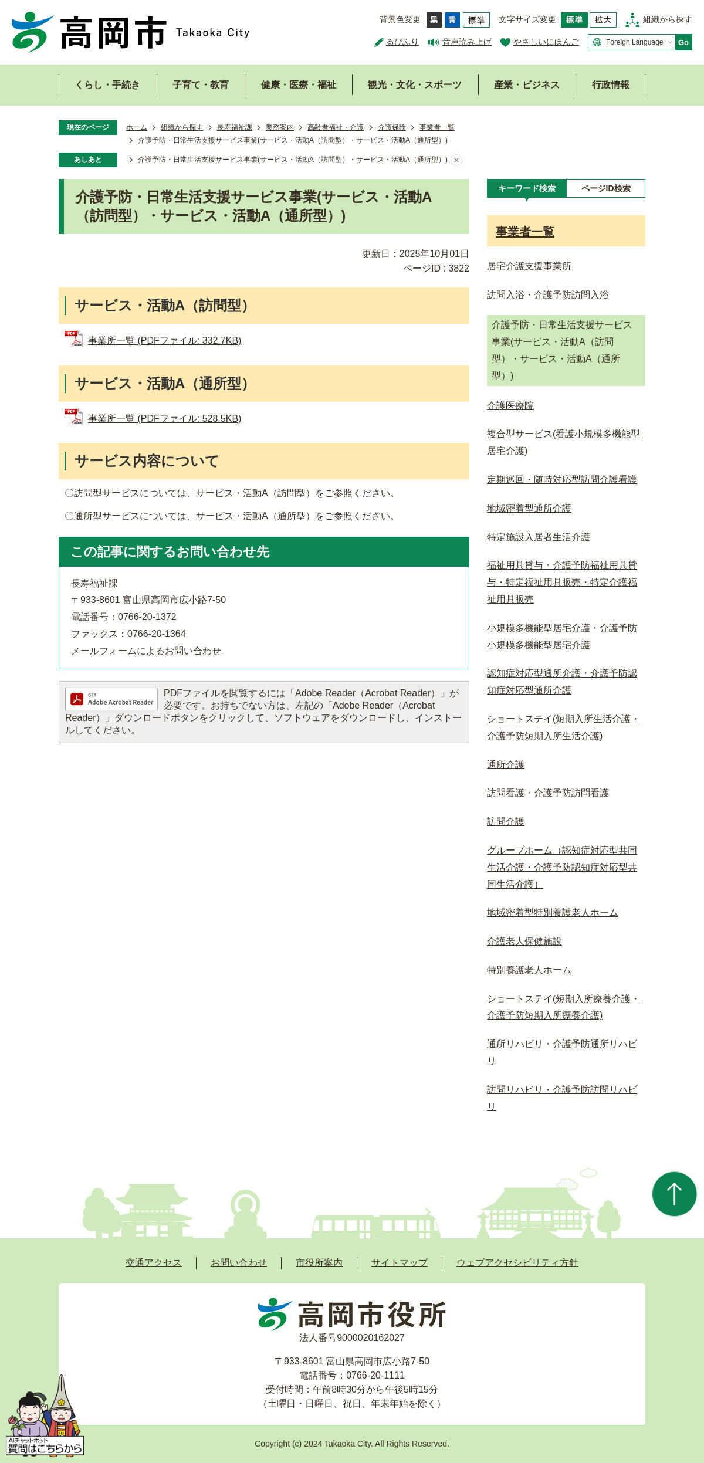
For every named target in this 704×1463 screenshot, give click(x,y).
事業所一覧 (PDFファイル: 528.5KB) (164, 419)
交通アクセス (154, 1263)
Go (683, 42)
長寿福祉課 (234, 127)
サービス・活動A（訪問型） (255, 493)
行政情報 (610, 85)
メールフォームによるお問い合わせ (146, 651)
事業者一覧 (437, 127)
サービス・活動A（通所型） (255, 516)
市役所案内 (319, 1263)
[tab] (526, 188)
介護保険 (392, 127)
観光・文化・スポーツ (415, 85)
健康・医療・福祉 (298, 85)
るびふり (402, 41)
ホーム (136, 127)
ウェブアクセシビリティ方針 (517, 1263)
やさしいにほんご (546, 41)
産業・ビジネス (527, 85)
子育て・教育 (200, 85)
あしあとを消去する (456, 160)
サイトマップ (399, 1263)
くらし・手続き (107, 85)
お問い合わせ (239, 1263)
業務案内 (280, 127)
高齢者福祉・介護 (335, 127)
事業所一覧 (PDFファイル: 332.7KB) (164, 341)
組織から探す (667, 19)
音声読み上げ (467, 41)
